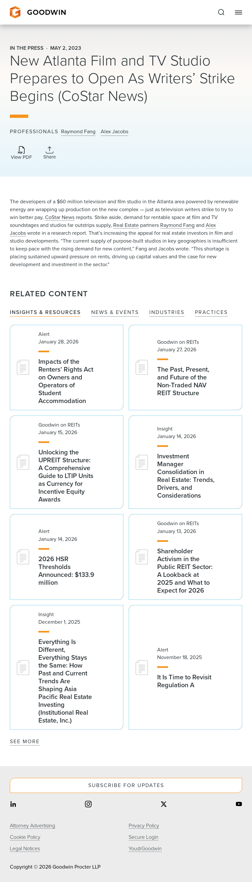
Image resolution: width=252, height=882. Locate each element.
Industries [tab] (166, 312)
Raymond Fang (78, 131)
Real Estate (126, 225)
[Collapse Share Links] (49, 153)
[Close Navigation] (238, 12)
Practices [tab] (211, 312)
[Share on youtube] (239, 805)
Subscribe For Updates (126, 785)
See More (25, 741)
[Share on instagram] (88, 805)
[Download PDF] (21, 153)
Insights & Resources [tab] (45, 312)
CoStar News (59, 217)
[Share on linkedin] (13, 805)
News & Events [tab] (115, 312)
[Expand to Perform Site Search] (221, 12)
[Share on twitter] (163, 805)
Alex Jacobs (114, 131)
